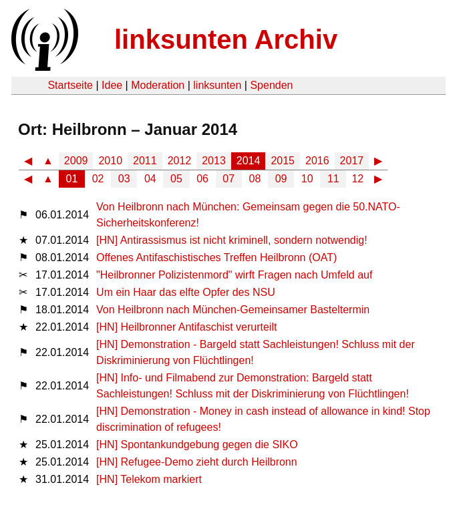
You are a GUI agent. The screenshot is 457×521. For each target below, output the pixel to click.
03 (124, 178)
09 (281, 178)
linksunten (217, 85)
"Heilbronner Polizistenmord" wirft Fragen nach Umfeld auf (234, 275)
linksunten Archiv (225, 39)
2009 (76, 160)
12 (357, 178)
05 (176, 178)
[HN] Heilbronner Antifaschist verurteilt (186, 327)
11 (333, 178)
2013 (214, 160)
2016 (317, 160)
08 (255, 178)
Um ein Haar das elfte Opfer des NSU (185, 292)
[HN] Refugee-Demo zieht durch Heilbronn (196, 462)
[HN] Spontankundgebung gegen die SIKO (197, 444)
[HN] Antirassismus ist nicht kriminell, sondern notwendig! (231, 240)
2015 (283, 160)
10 (307, 178)
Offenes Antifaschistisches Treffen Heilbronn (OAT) (216, 257)
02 (98, 178)
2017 (352, 160)
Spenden (271, 85)
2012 (180, 160)
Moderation (157, 85)
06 (202, 178)
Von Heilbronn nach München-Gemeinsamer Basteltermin (232, 309)
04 (150, 178)
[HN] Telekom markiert (149, 479)
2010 (110, 160)
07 (228, 178)
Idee (112, 85)
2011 (145, 160)
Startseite (70, 85)
